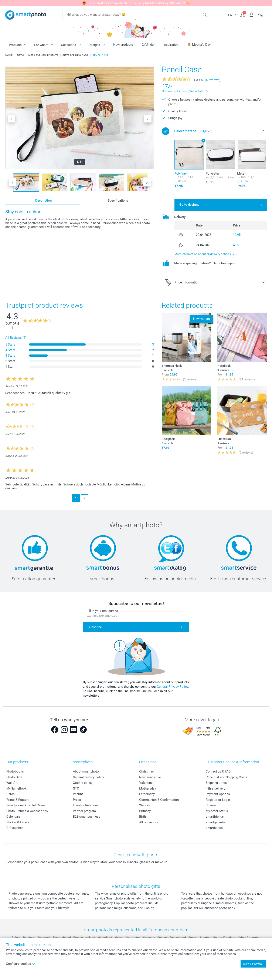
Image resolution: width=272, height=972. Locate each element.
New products (123, 45)
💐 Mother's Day (199, 45)
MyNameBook (16, 788)
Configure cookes (20, 964)
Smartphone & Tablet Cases (26, 805)
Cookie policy (82, 783)
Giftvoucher (14, 828)
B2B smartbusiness (86, 816)
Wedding (145, 805)
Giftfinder (148, 45)
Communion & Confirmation (159, 800)
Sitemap (211, 805)
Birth (142, 816)
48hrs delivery (215, 788)
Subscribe (95, 627)
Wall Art (12, 783)
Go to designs (189, 204)
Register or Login (218, 800)
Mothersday (147, 788)
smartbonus (214, 828)
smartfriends (215, 816)
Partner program (84, 811)
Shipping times (216, 783)
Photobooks (15, 771)
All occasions (149, 822)
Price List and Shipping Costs (226, 777)
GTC (76, 788)
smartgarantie (215, 822)
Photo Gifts (14, 777)
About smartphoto (86, 771)
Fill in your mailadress (102, 611)
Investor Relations (86, 805)
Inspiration (170, 45)
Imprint (78, 794)
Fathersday (147, 794)
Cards (10, 794)
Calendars (13, 816)
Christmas (146, 771)
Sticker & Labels (17, 822)
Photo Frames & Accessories (27, 811)
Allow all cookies (252, 963)
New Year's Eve (150, 777)
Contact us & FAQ (218, 771)
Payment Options (218, 794)
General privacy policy (88, 777)
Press (77, 800)
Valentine (146, 783)
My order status (217, 811)
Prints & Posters (17, 800)
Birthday (145, 811)
